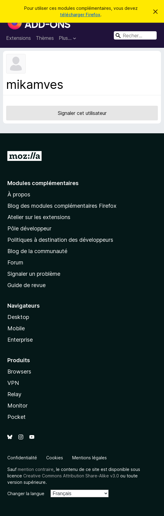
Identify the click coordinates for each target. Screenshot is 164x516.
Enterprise (20, 339)
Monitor (17, 405)
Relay (14, 394)
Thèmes (45, 38)
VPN (13, 383)
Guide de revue (26, 285)
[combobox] (135, 35)
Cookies (54, 457)
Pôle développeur (29, 228)
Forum (15, 262)
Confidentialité (22, 457)
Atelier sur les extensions (38, 217)
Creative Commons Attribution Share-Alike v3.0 (71, 475)
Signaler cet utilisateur (82, 113)
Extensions (18, 38)
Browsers (19, 371)
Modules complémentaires (43, 183)
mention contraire (36, 469)
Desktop (18, 317)
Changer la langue (25, 493)
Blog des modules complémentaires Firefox (62, 206)
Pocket (16, 417)
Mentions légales (89, 457)
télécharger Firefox (80, 14)
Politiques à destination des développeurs (60, 240)
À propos (18, 194)
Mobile (16, 328)
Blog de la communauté (37, 251)
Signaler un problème (33, 274)
